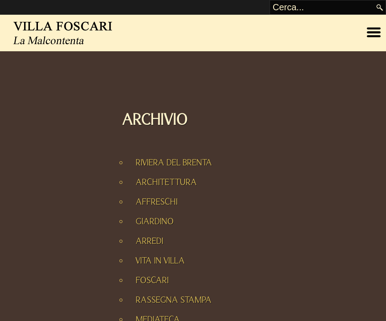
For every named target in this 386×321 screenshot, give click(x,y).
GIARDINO (155, 221)
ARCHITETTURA (166, 182)
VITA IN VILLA (160, 260)
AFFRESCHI (157, 202)
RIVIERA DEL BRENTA (174, 162)
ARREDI (149, 241)
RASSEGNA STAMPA (174, 300)
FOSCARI (152, 280)
